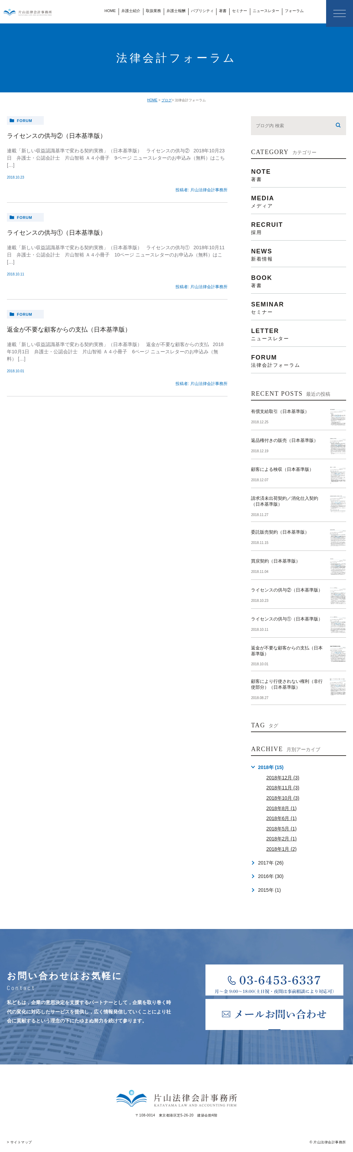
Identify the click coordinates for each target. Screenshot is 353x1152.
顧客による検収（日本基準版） (282, 469)
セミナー (239, 11)
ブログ (166, 100)
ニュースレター (266, 11)
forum (24, 121)
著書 (222, 11)
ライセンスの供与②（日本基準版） (56, 135)
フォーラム (294, 11)
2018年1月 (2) (281, 849)
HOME (110, 11)
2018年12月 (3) (282, 777)
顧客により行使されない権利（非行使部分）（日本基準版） (287, 684)
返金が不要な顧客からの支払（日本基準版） (69, 329)
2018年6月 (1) (281, 818)
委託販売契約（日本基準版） (280, 532)
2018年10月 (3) (282, 798)
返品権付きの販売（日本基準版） (284, 440)
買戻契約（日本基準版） (275, 561)
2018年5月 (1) (281, 828)
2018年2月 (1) (281, 838)
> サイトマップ (19, 1142)
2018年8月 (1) (281, 808)
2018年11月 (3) (282, 787)
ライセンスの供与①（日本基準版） (56, 232)
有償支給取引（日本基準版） (280, 411)
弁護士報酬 (176, 11)
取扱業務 (153, 11)
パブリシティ (202, 11)
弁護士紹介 (130, 11)
